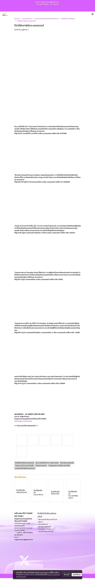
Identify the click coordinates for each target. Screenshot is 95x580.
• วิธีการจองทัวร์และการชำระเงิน (47, 519)
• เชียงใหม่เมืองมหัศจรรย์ (45, 531)
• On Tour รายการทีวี (44, 526)
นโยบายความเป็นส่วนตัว (53, 574)
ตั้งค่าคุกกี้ (66, 574)
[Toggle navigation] (92, 14)
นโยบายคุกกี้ (22, 577)
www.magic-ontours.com (23, 421)
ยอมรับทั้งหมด (77, 574)
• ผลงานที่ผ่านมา (42, 524)
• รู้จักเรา (40, 522)
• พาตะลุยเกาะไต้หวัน (44, 529)
